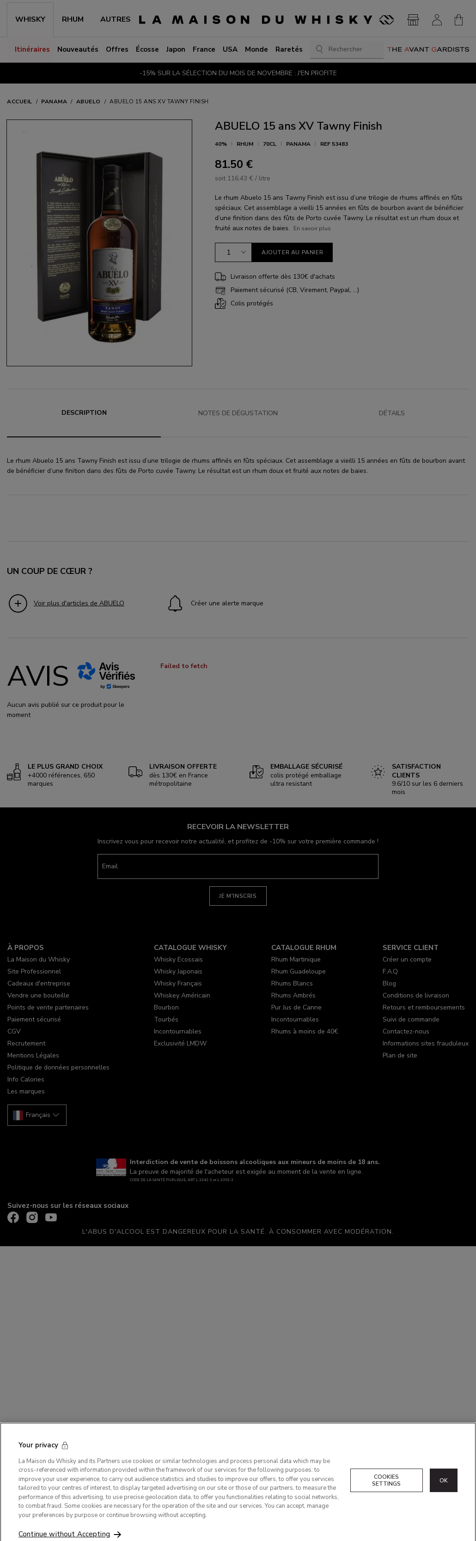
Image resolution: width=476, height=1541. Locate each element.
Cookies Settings (386, 1506)
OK (443, 1506)
